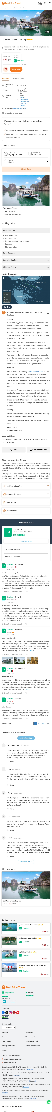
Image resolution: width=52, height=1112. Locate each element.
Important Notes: (8, 436)
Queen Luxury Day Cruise (28, 925)
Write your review (26, 541)
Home (3, 8)
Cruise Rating (16, 56)
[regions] (9, 1027)
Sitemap (4, 1050)
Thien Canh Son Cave (35, 372)
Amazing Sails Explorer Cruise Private (32, 965)
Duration (11, 152)
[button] (3, 23)
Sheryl (10, 793)
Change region (7, 1024)
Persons (10, 160)
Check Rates (26, 169)
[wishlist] (6, 69)
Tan (9, 817)
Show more (26, 862)
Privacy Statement (8, 1045)
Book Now (16, 69)
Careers (4, 1037)
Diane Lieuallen (13, 746)
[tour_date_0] (40, 154)
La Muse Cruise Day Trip (12, 901)
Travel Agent (30, 1037)
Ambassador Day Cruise (27, 938)
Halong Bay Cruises (12, 8)
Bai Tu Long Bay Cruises (24, 103)
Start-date (36, 152)
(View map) (30, 1069)
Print (13, 450)
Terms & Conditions (33, 1045)
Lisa (9, 769)
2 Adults (28, 162)
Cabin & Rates (18, 79)
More (32, 651)
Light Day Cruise (25, 952)
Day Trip (7, 307)
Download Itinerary (38, 450)
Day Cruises (23, 8)
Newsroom (29, 1032)
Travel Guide (6, 1041)
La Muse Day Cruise (19, 109)
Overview (5, 79)
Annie (10, 838)
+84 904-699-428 (9, 1062)
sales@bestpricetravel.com (13, 1059)
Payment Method (32, 1041)
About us (5, 1032)
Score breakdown (13, 557)
